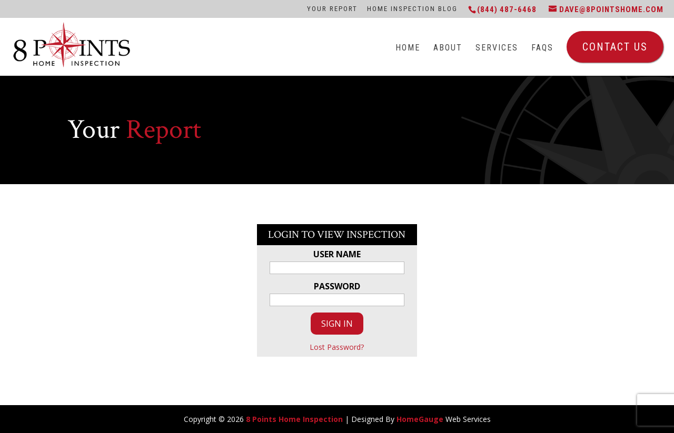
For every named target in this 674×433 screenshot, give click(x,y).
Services (496, 48)
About (447, 48)
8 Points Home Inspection (294, 419)
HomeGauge (420, 419)
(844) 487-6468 (507, 9)
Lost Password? (337, 347)
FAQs (542, 48)
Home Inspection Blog (412, 9)
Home (407, 48)
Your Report (332, 9)
